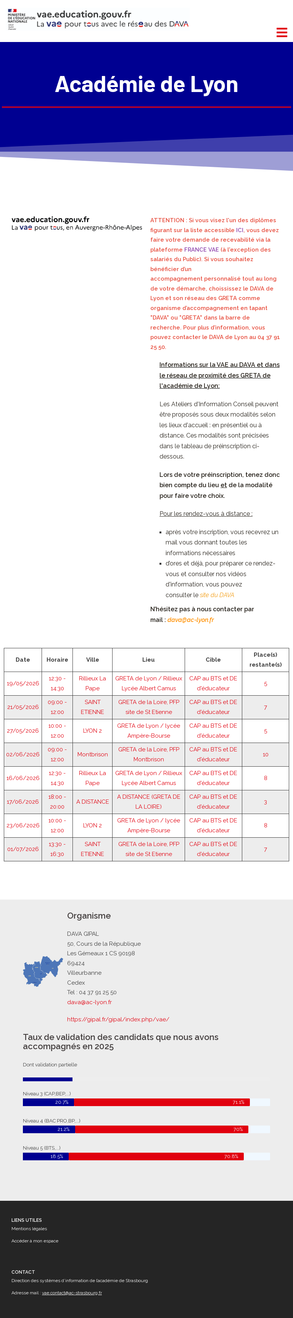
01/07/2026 (23, 812)
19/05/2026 (23, 646)
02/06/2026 (23, 717)
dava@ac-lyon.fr (91, 1001)
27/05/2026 (23, 693)
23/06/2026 (23, 788)
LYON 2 (92, 693)
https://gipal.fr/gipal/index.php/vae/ (119, 1017)
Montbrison (92, 717)
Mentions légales (29, 1228)
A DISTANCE (92, 764)
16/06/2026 (23, 741)
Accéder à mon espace (34, 1241)
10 (266, 717)
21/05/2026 (23, 670)
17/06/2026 (23, 764)
